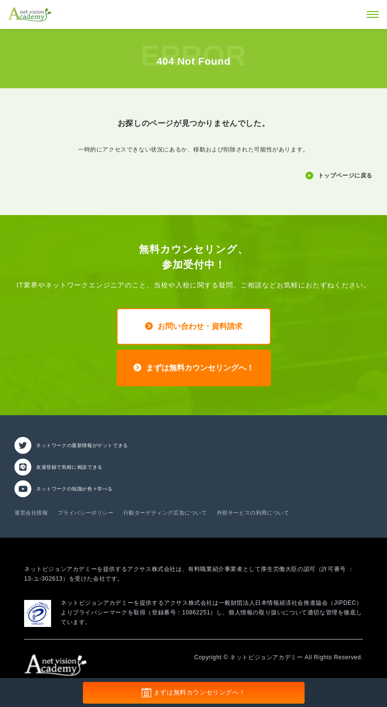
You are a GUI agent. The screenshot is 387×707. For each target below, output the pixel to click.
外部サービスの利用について (253, 513)
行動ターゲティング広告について (165, 513)
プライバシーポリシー (86, 513)
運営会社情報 (31, 513)
